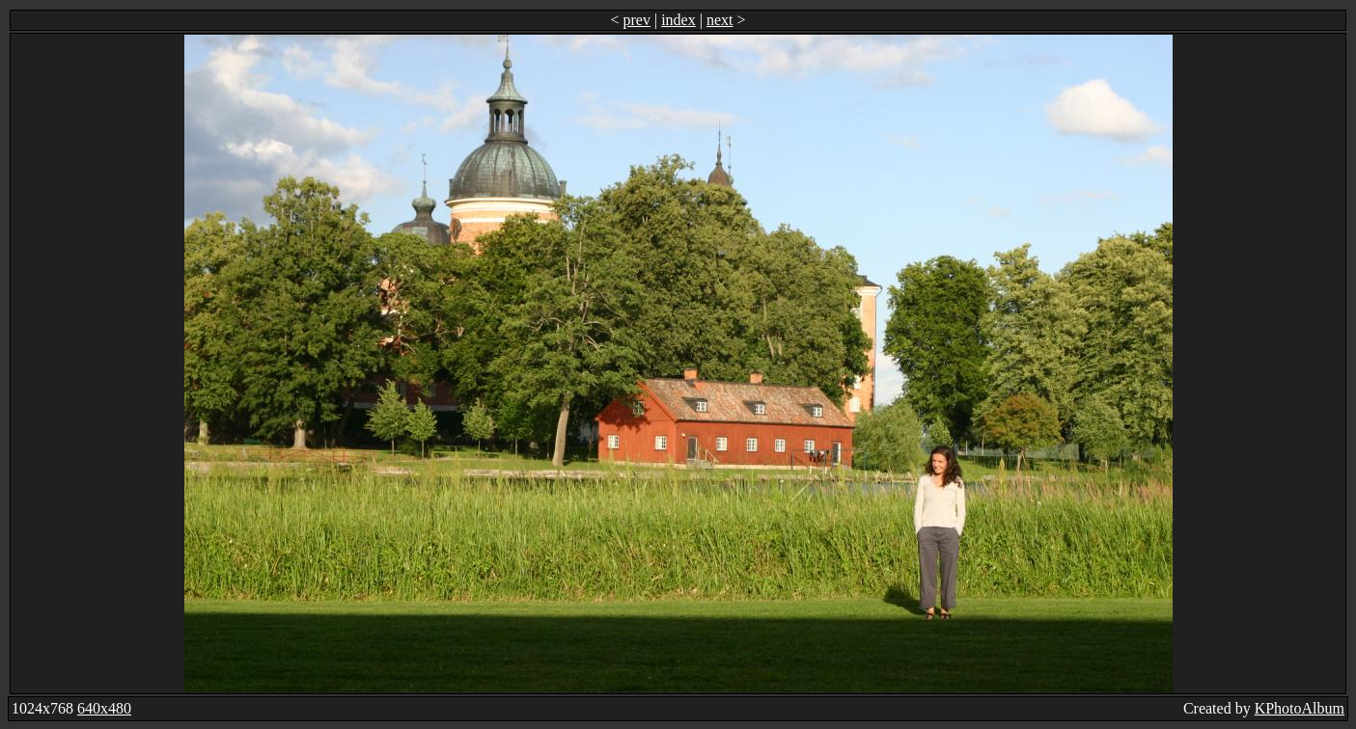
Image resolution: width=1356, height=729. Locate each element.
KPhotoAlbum (1299, 708)
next (719, 20)
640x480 (104, 708)
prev (636, 20)
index (678, 20)
